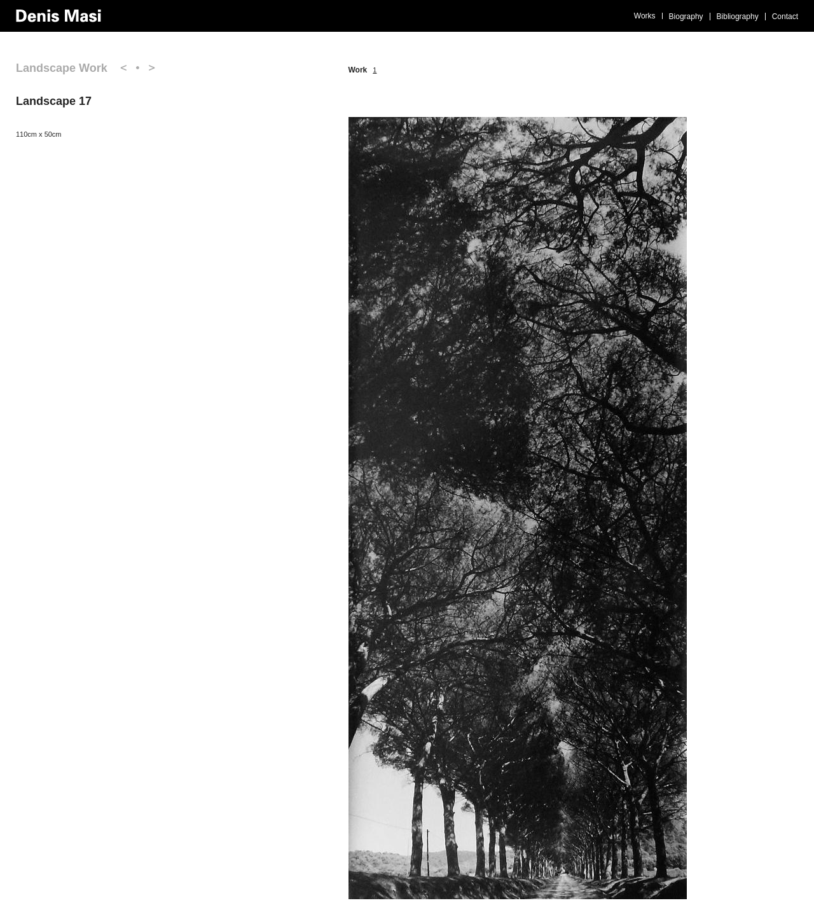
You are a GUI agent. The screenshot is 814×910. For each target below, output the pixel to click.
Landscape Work (61, 68)
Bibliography (738, 16)
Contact (785, 16)
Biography (686, 16)
